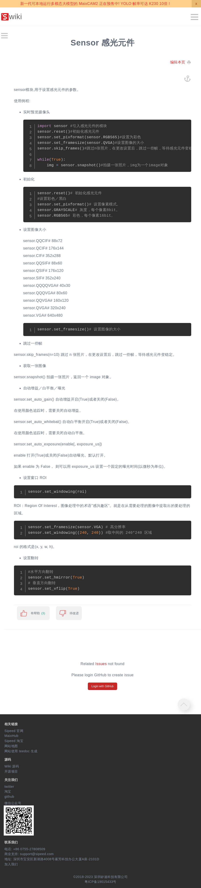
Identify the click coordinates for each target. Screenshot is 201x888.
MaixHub (11, 736)
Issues (101, 664)
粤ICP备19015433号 (100, 882)
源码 (7, 759)
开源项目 (11, 771)
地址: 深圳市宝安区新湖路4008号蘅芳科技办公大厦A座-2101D (51, 859)
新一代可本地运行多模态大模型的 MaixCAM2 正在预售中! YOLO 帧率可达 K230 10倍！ (95, 4)
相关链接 (11, 724)
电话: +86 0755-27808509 (24, 849)
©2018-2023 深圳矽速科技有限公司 (100, 877)
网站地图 (11, 746)
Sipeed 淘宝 (13, 741)
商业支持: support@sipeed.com (29, 854)
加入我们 (11, 864)
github (9, 796)
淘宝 (7, 791)
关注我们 (11, 780)
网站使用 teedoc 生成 (20, 751)
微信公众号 (12, 803)
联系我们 (11, 842)
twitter (9, 786)
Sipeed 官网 (13, 731)
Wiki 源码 (11, 766)
